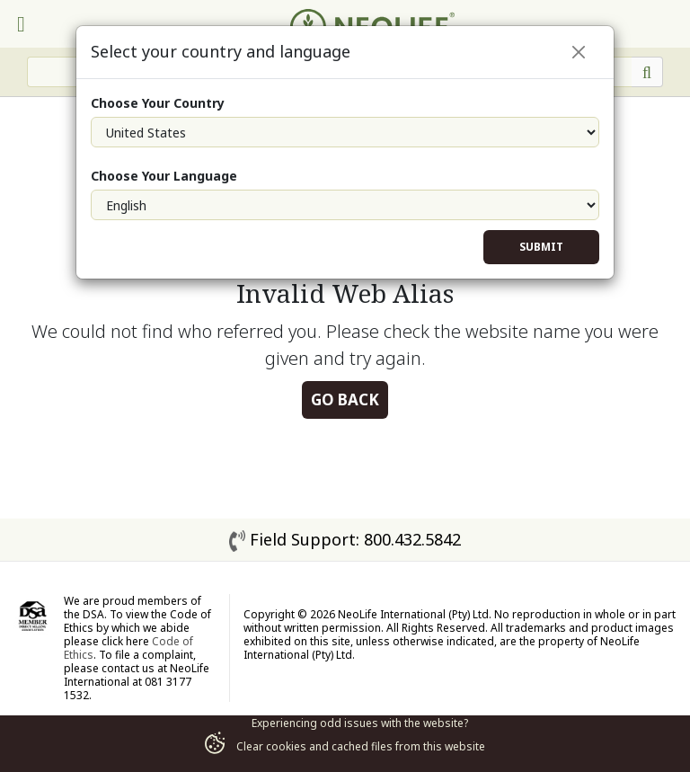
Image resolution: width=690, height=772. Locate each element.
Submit (541, 246)
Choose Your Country (158, 102)
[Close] (578, 52)
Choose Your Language (164, 175)
